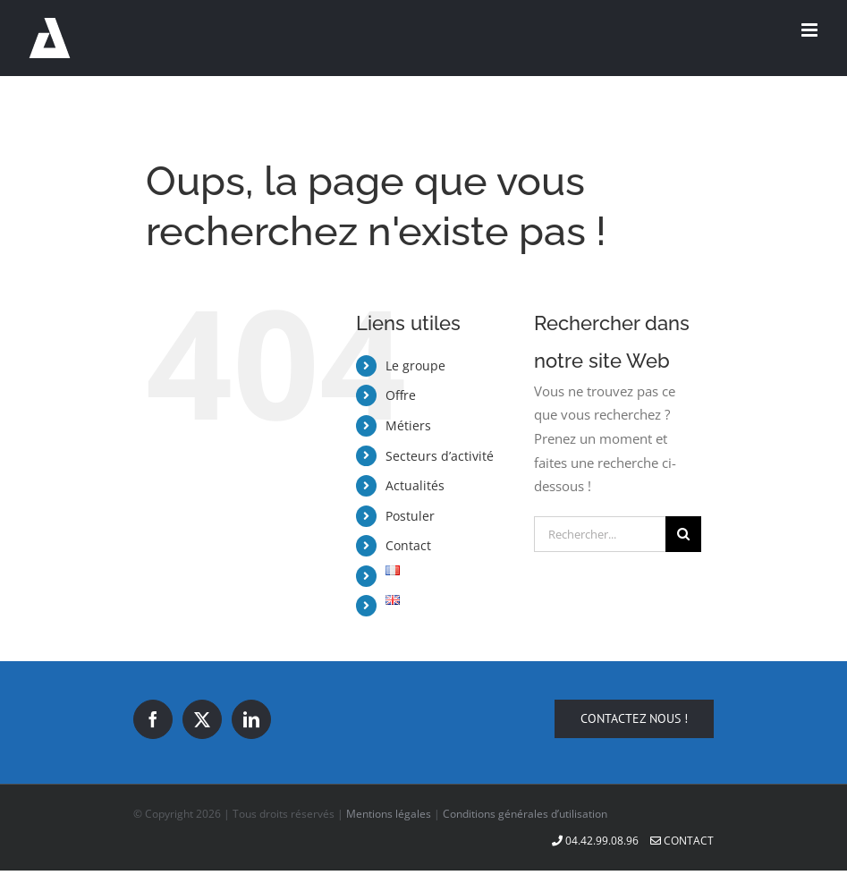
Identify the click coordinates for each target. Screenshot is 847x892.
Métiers (408, 425)
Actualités (415, 485)
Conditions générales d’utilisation (525, 813)
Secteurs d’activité (439, 455)
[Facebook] (153, 719)
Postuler (410, 515)
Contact (408, 545)
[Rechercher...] (599, 534)
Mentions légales (388, 813)
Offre (400, 395)
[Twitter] (202, 719)
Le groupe (415, 365)
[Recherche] (683, 534)
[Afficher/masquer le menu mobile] (810, 30)
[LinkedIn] (251, 719)
